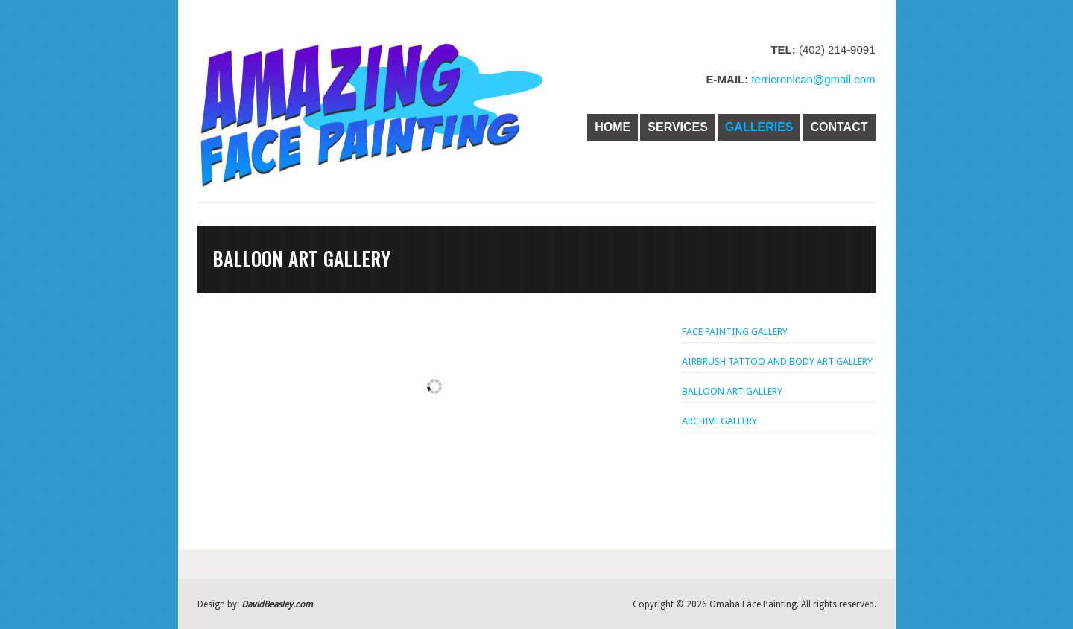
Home (612, 127)
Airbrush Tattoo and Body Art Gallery (777, 361)
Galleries (759, 127)
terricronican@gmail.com (811, 79)
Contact (838, 127)
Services (678, 127)
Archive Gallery (719, 421)
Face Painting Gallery (735, 331)
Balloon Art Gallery (732, 391)
